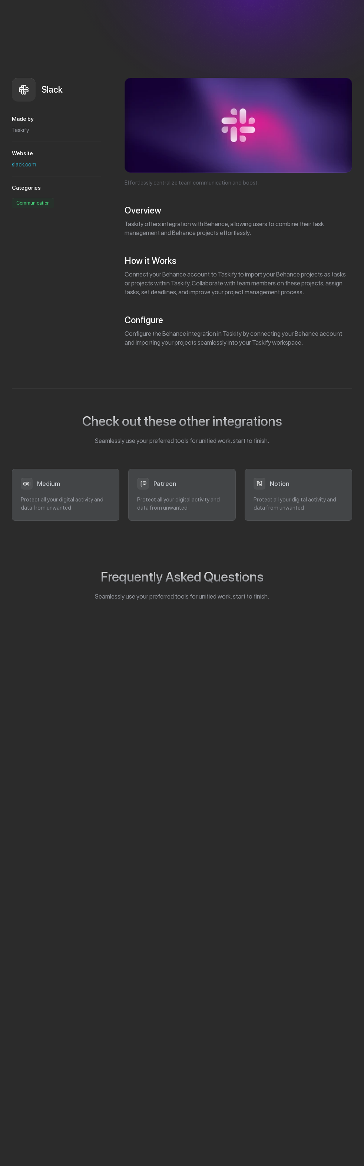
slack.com (24, 164)
